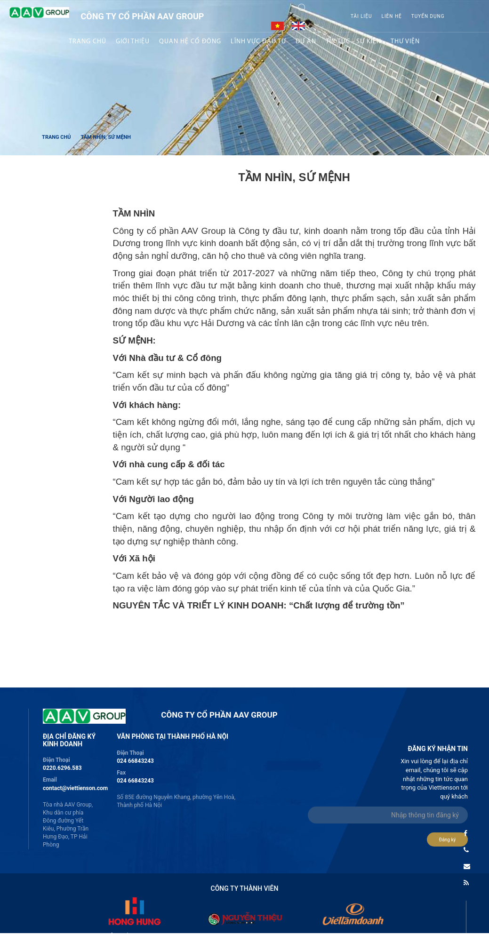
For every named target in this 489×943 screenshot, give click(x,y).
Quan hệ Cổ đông (190, 41)
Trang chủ (87, 41)
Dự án (306, 41)
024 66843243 (135, 761)
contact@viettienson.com (75, 788)
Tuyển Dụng (428, 16)
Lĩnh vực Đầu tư (258, 41)
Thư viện (405, 41)
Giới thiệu (133, 41)
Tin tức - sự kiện (353, 41)
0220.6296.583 (62, 768)
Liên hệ (392, 16)
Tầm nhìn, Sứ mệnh (105, 137)
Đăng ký (447, 839)
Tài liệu (361, 16)
